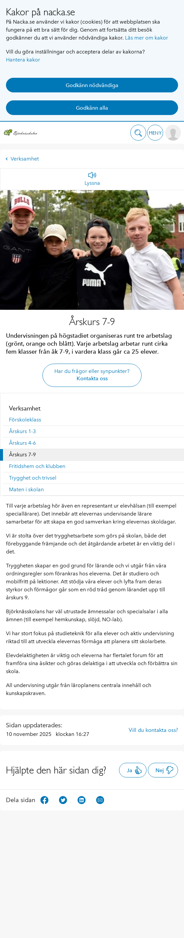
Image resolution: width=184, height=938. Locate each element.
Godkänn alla (92, 108)
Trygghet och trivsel (32, 478)
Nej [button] (164, 770)
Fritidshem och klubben (37, 466)
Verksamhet (22, 159)
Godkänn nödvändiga (92, 85)
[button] (138, 133)
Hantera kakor (23, 60)
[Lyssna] (92, 179)
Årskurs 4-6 (22, 443)
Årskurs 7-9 (22, 454)
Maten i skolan (26, 489)
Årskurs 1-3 (22, 431)
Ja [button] (134, 770)
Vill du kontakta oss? (153, 730)
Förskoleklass (25, 419)
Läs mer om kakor (146, 38)
